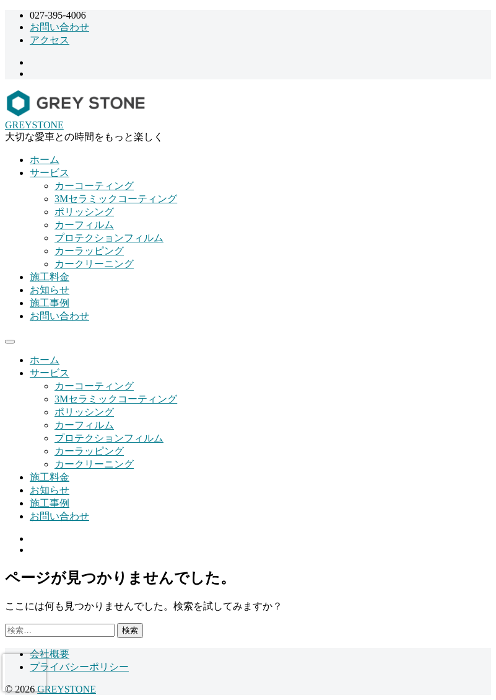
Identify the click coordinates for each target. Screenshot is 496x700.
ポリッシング (84, 211)
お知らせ (49, 290)
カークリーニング (94, 264)
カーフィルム (84, 224)
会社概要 (49, 654)
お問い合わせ (59, 27)
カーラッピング (89, 251)
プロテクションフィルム (108, 238)
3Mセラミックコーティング (115, 198)
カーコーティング (94, 185)
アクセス (49, 40)
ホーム (44, 159)
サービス (49, 172)
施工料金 (49, 277)
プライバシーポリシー (79, 667)
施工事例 (49, 303)
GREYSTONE (34, 125)
